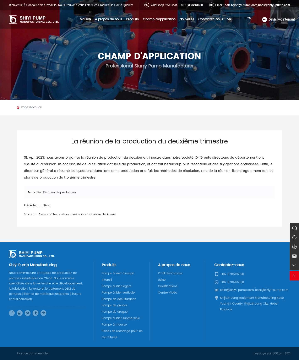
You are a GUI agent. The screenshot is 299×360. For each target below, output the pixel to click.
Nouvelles (187, 19)
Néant (47, 205)
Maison (85, 19)
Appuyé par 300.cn (268, 353)
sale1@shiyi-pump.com (241, 5)
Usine (162, 279)
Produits (132, 19)
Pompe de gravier (114, 305)
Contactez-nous (210, 19)
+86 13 (183, 5)
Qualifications (167, 286)
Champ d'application (159, 19)
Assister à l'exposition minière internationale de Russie (77, 214)
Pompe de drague (115, 311)
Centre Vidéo (167, 292)
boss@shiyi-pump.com (274, 5)
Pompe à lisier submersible (121, 318)
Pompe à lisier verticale (118, 292)
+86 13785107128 (232, 274)
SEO (287, 353)
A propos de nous (108, 19)
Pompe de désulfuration (119, 299)
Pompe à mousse (114, 324)
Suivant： (30, 214)
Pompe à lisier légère (117, 286)
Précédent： (33, 205)
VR (229, 19)
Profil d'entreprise (170, 273)
